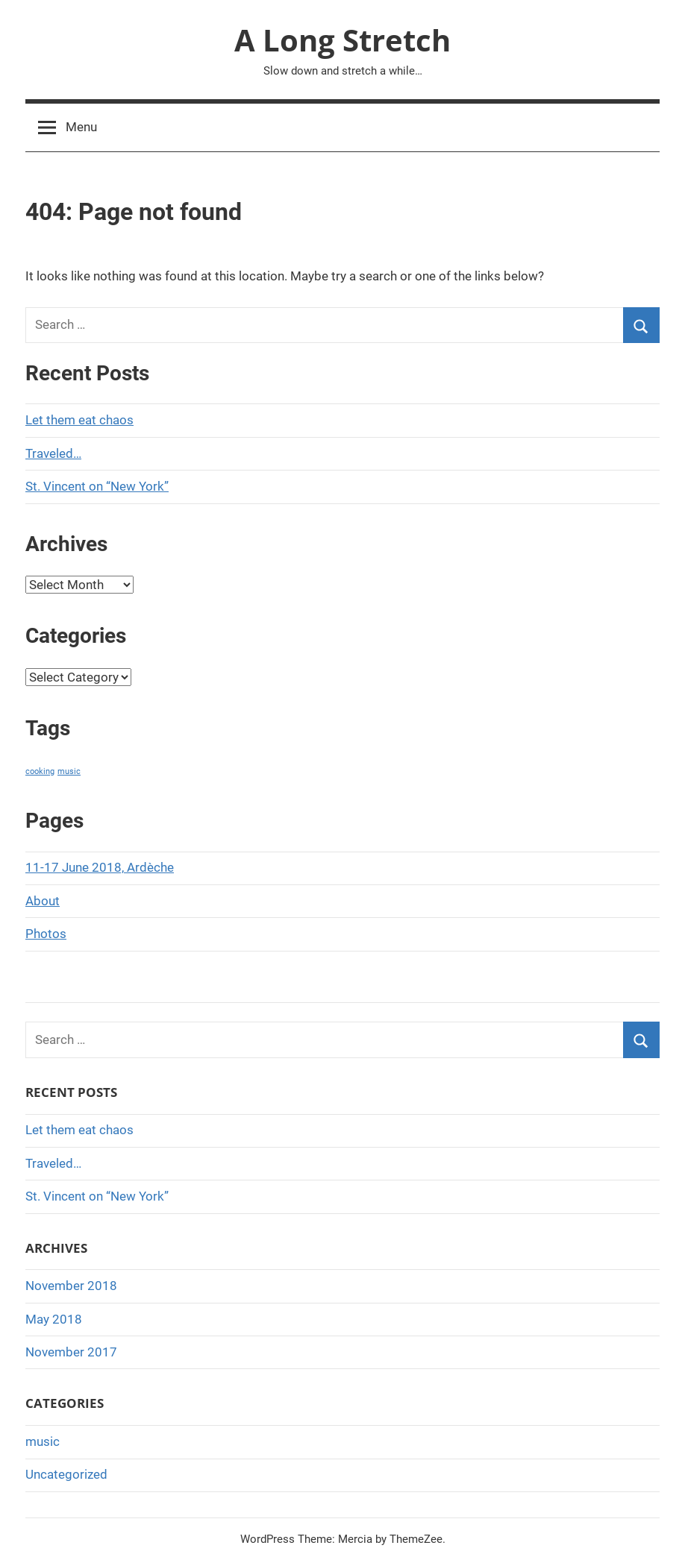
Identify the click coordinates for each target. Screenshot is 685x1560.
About (42, 900)
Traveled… (53, 453)
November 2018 (71, 1285)
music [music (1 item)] (69, 771)
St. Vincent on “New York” (97, 486)
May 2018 (53, 1319)
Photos (45, 933)
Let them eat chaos (79, 419)
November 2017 (71, 1351)
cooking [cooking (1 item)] (39, 771)
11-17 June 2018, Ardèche (99, 867)
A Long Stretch (342, 39)
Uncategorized (66, 1474)
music (42, 1441)
